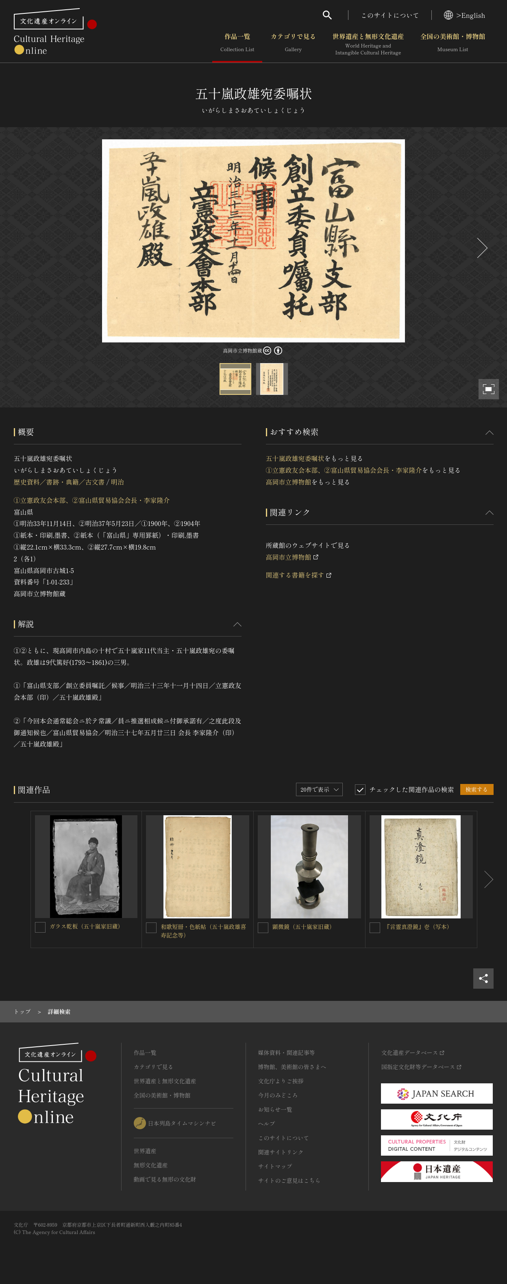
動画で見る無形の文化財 (165, 1179)
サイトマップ (275, 1166)
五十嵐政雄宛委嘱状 (295, 458)
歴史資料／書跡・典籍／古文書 (59, 482)
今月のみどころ (278, 1095)
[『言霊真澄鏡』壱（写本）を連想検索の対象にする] (375, 927)
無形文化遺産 (151, 1165)
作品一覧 (237, 44)
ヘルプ (266, 1123)
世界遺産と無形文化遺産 (368, 44)
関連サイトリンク (281, 1152)
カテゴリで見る (293, 44)
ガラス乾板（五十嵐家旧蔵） (87, 926)
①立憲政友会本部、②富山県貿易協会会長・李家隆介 (92, 500)
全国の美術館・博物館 (452, 44)
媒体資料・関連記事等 (286, 1052)
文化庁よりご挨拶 (281, 1081)
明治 (117, 482)
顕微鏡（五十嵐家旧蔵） (303, 926)
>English (464, 15)
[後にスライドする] (481, 248)
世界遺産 (145, 1151)
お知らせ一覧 (275, 1109)
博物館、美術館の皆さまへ (292, 1067)
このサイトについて (390, 15)
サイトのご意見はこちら (289, 1180)
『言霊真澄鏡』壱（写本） (418, 926)
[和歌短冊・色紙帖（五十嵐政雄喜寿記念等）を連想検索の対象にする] (151, 927)
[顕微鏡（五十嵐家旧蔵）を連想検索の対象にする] (263, 927)
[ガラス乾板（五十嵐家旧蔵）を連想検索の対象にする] (40, 927)
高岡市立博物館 (288, 482)
